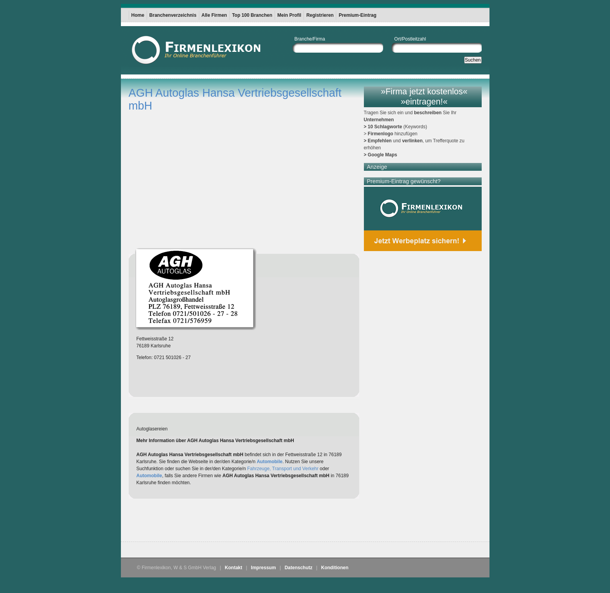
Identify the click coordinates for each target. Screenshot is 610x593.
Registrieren (319, 15)
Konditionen (334, 567)
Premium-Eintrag (357, 15)
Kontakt (233, 567)
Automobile (269, 461)
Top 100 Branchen (252, 15)
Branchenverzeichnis (173, 15)
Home (137, 15)
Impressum (263, 567)
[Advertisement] (220, 522)
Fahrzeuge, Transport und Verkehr (283, 468)
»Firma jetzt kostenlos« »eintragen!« (424, 96)
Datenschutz (298, 567)
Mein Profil (289, 15)
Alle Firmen (214, 15)
